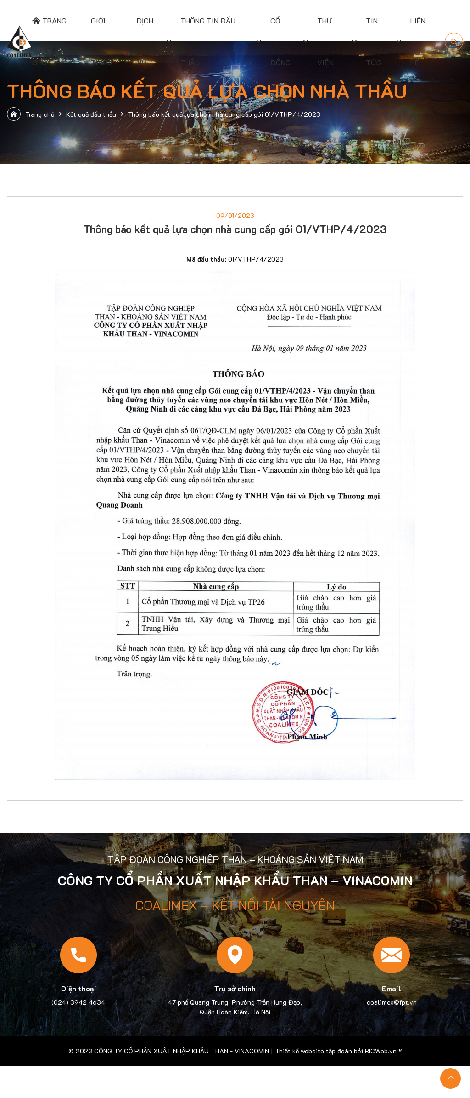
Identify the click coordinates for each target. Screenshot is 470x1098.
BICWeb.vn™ (383, 1051)
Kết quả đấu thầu (91, 114)
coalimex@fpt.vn (392, 1002)
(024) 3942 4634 (78, 1002)
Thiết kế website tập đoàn (313, 1051)
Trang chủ (31, 114)
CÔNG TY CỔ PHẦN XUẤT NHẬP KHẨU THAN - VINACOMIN (181, 1051)
